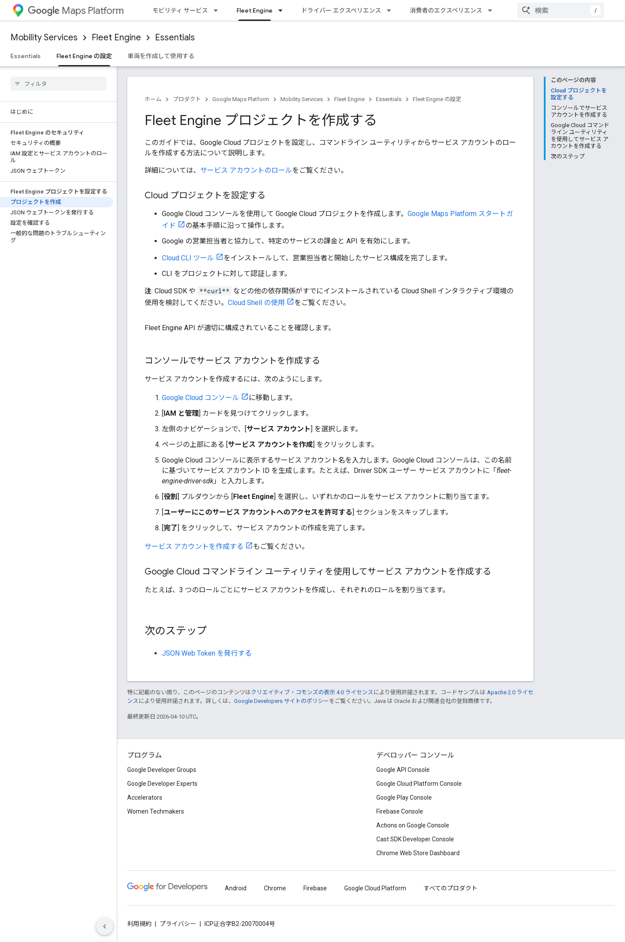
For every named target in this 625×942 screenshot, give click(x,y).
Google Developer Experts (162, 783)
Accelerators (144, 797)
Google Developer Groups (161, 769)
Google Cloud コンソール (200, 398)
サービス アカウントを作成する (194, 546)
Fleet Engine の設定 (437, 99)
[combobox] (560, 10)
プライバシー (178, 923)
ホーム (153, 99)
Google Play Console (404, 797)
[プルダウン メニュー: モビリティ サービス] (218, 10)
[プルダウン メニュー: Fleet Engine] (283, 10)
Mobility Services (44, 37)
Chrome (275, 888)
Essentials (175, 37)
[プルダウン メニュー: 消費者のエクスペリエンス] (492, 10)
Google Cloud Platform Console (419, 783)
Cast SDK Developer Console (415, 839)
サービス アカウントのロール (246, 170)
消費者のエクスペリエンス (446, 10)
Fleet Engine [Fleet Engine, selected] (255, 10)
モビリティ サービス (180, 10)
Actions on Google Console (412, 825)
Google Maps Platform (240, 99)
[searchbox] (58, 84)
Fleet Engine (116, 37)
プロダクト (187, 99)
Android (236, 888)
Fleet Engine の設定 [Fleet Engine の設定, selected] (84, 56)
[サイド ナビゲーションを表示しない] (104, 926)
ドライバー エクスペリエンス (341, 10)
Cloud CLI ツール (188, 258)
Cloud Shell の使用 (256, 303)
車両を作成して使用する (161, 56)
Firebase (315, 888)
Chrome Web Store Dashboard (418, 853)
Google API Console (403, 769)
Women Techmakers (155, 811)
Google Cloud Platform (375, 888)
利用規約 (139, 923)
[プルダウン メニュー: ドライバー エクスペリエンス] (391, 10)
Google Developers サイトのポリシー (281, 701)
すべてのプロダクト (450, 888)
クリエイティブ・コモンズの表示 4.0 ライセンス (312, 692)
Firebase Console (399, 811)
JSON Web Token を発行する (207, 653)
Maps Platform (76, 10)
